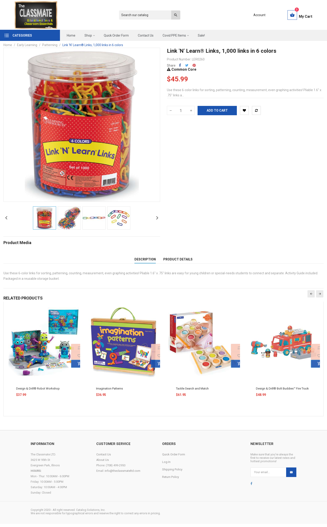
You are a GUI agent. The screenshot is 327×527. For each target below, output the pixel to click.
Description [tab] (145, 261)
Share (180, 65)
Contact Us (103, 457)
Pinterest (194, 65)
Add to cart (217, 110)
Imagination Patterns (109, 391)
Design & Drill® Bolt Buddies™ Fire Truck (282, 391)
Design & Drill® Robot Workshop (38, 391)
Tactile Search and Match (192, 391)
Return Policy (170, 480)
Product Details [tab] (178, 261)
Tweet (186, 65)
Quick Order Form (173, 457)
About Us (102, 463)
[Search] (147, 15)
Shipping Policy (172, 472)
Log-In (166, 465)
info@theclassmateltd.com (122, 474)
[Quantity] (181, 110)
